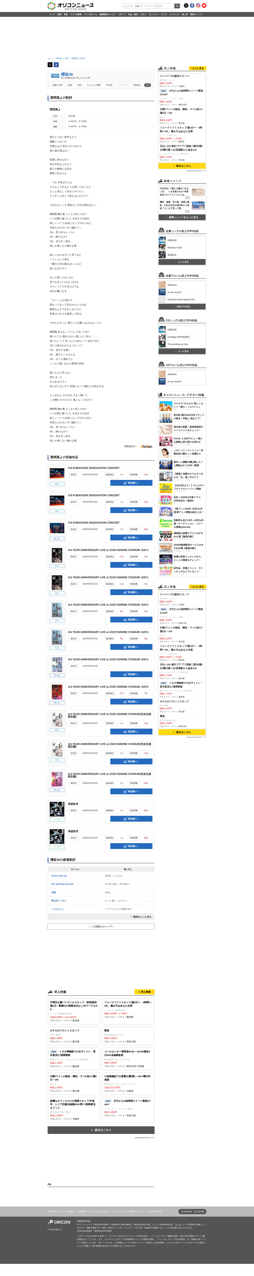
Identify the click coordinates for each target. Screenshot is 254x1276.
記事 (70, 85)
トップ (52, 14)
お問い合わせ (102, 1211)
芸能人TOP (58, 85)
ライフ (164, 14)
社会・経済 (133, 14)
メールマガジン (119, 1211)
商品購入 (131, 483)
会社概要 (51, 1211)
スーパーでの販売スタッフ (174, 116)
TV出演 (109, 85)
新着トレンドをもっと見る (182, 257)
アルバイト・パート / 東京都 (74, 1011)
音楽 (66, 14)
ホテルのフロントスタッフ (174, 830)
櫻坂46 (67, 74)
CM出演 (136, 85)
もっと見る (182, 347)
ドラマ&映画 (75, 14)
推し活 (185, 14)
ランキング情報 (93, 85)
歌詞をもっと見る (142, 916)
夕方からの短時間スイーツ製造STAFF (181, 133)
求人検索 (146, 991)
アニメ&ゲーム (90, 14)
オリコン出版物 (66, 1211)
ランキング (174, 14)
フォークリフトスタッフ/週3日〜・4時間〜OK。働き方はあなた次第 (181, 170)
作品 (79, 85)
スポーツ (122, 14)
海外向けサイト (136, 1211)
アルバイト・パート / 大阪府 (128, 1083)
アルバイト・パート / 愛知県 (128, 1009)
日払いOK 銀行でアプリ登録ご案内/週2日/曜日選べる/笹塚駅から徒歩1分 (181, 188)
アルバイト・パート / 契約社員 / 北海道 (128, 1058)
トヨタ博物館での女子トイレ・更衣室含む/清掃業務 (181, 814)
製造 (162, 845)
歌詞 (148, 85)
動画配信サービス (107, 14)
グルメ (143, 14)
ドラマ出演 (123, 85)
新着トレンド (196, 14)
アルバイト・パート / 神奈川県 (128, 1036)
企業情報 (200, 1211)
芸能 (59, 14)
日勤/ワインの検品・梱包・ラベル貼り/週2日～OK (181, 151)
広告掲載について (84, 1211)
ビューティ (154, 14)
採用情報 (188, 1211)
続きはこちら (103, 1130)
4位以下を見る (182, 392)
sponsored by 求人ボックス (145, 1137)
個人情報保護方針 (155, 1211)
